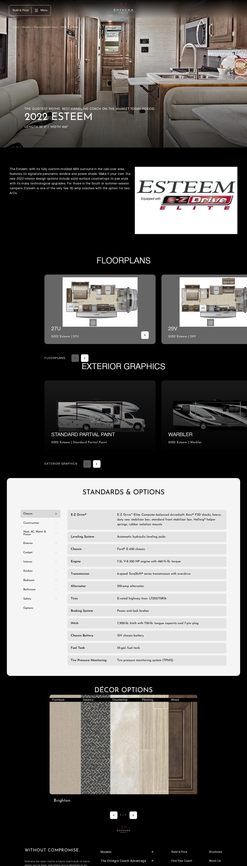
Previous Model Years (45, 27)
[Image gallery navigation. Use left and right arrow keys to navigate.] (123, 815)
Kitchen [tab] (40, 571)
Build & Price (21, 10)
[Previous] (113, 815)
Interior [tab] (40, 562)
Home (15, 27)
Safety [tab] (40, 599)
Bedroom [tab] (40, 580)
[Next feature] (85, 358)
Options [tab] (40, 608)
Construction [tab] (40, 523)
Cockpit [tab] (40, 552)
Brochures (215, 852)
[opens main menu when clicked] (40, 10)
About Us (215, 861)
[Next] (133, 815)
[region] (123, 744)
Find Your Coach (181, 861)
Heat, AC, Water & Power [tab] (40, 533)
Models (26, 27)
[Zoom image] (145, 335)
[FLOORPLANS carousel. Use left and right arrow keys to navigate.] (142, 309)
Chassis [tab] (40, 514)
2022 (64, 27)
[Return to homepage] (123, 829)
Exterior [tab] (40, 543)
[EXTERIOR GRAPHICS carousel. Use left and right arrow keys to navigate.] (142, 415)
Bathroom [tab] (40, 589)
